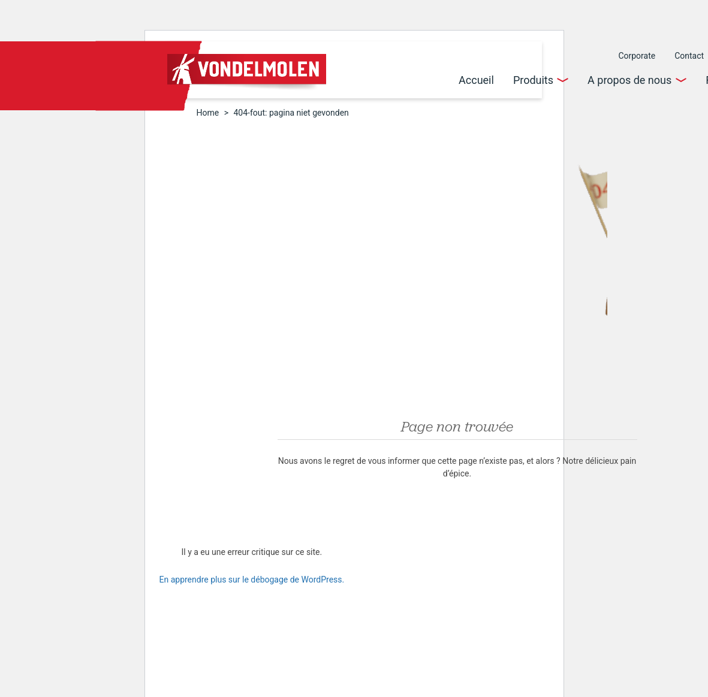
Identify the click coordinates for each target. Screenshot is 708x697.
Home (208, 112)
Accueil (476, 80)
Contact (689, 56)
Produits (533, 80)
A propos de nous (629, 80)
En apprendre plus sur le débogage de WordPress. (252, 579)
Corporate (636, 56)
